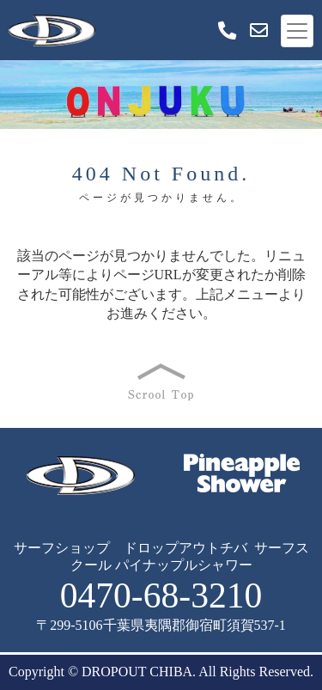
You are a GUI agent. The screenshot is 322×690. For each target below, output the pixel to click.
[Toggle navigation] (297, 31)
